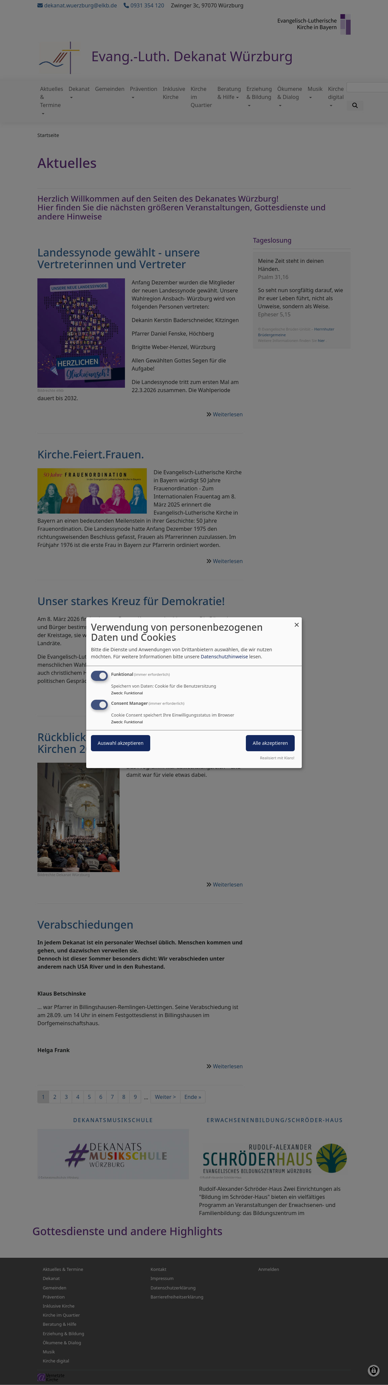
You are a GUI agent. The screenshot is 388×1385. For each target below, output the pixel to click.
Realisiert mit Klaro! (277, 757)
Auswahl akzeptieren (120, 743)
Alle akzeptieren (270, 743)
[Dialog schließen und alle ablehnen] (297, 621)
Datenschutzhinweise (224, 656)
